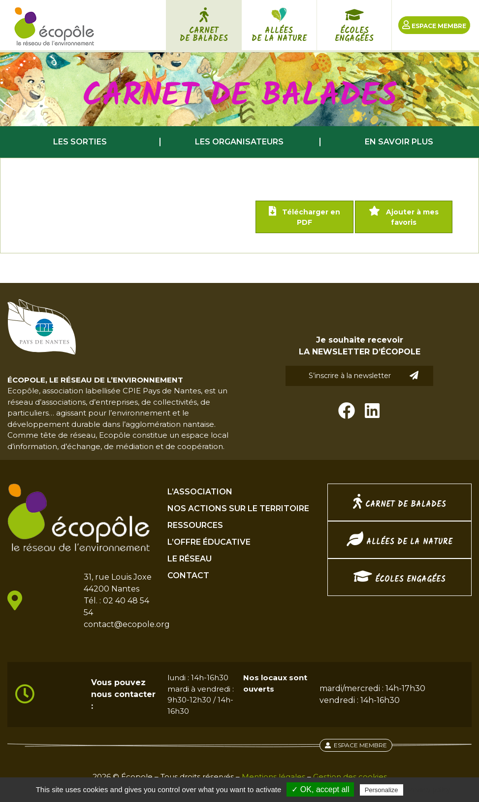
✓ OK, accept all (320, 789)
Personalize (381, 790)
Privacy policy (429, 790)
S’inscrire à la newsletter (364, 375)
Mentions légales (273, 776)
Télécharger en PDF (304, 216)
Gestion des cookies (350, 776)
